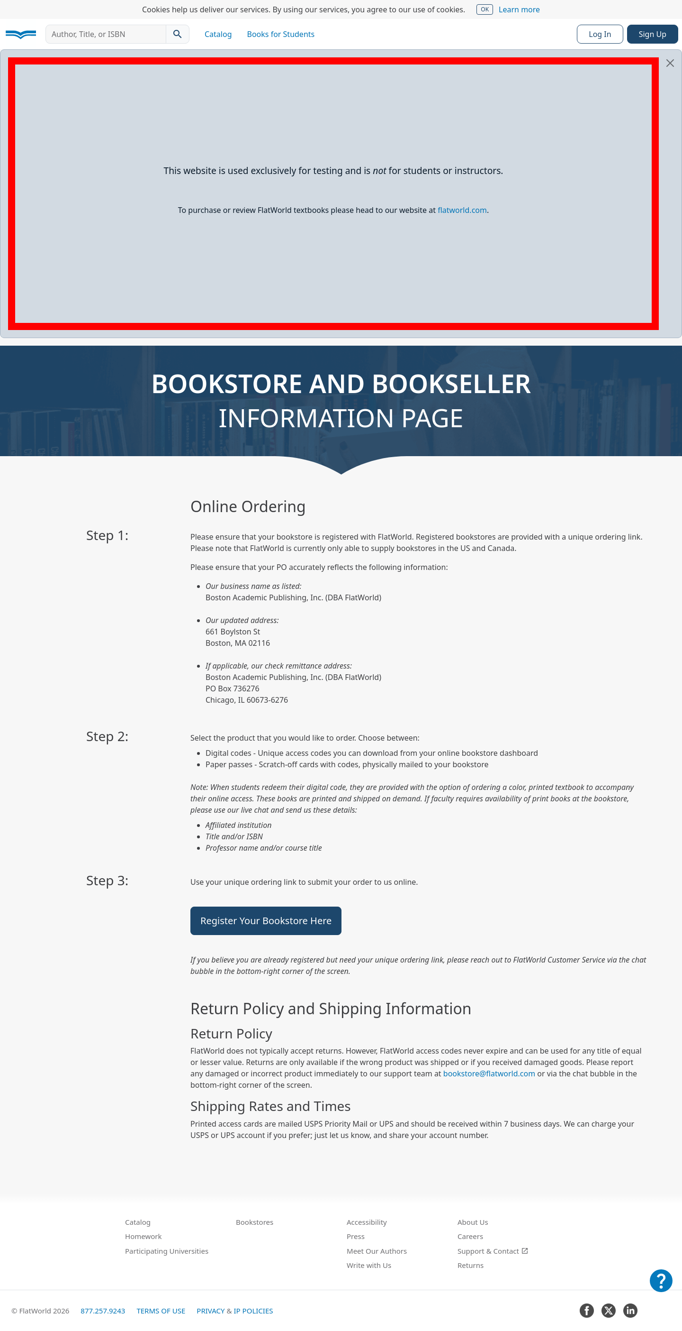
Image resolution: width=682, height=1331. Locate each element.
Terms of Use (160, 1310)
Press (356, 1236)
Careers (470, 1236)
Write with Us (369, 1265)
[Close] (670, 63)
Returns (471, 1265)
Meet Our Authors (377, 1251)
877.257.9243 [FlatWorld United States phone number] (103, 1310)
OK (485, 9)
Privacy (210, 1310)
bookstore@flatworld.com (489, 1073)
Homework (143, 1236)
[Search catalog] (177, 34)
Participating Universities (166, 1251)
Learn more (519, 9)
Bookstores (254, 1222)
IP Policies (253, 1310)
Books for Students (281, 34)
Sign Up (652, 34)
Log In (600, 34)
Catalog (218, 34)
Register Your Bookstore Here (266, 920)
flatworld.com (462, 210)
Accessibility (367, 1222)
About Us (473, 1222)
